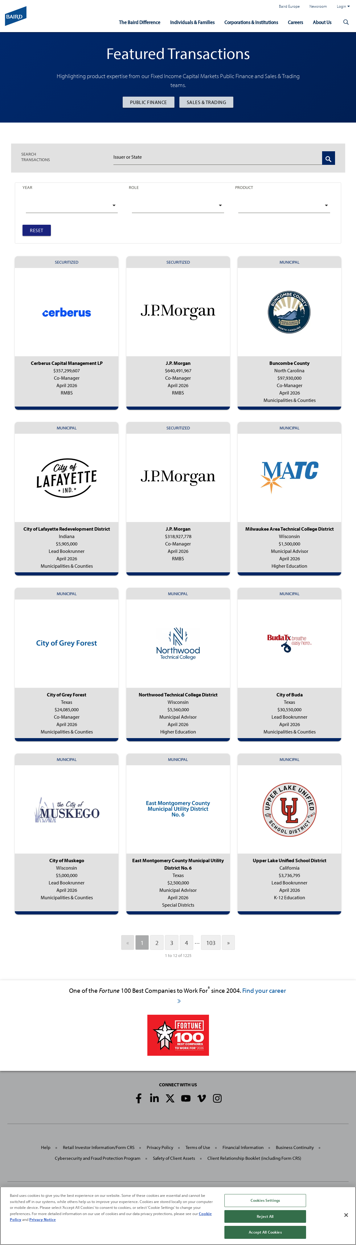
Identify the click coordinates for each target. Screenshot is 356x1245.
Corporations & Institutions (251, 22)
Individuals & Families (192, 22)
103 (210, 942)
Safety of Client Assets (174, 1158)
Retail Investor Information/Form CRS (98, 1147)
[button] (346, 22)
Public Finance (148, 102)
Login (343, 6)
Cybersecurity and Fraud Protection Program (98, 1158)
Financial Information (243, 1147)
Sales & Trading (206, 102)
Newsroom (318, 6)
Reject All (265, 1216)
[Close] (346, 1215)
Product (244, 187)
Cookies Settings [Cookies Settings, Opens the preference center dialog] (265, 1200)
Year (27, 187)
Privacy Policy (160, 1147)
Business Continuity (295, 1147)
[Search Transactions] (328, 158)
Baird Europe (289, 6)
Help (46, 1147)
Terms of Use (198, 1147)
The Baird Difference (139, 22)
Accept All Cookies (265, 1232)
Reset (36, 230)
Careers (295, 22)
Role (134, 187)
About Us (322, 22)
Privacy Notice (42, 1219)
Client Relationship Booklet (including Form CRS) (254, 1158)
